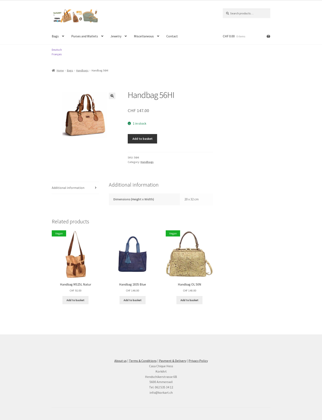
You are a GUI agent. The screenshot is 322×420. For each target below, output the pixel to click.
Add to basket (142, 139)
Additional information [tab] (68, 188)
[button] (112, 96)
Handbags (82, 70)
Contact (172, 36)
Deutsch (57, 50)
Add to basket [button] (75, 300)
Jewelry (115, 36)
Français (57, 54)
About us (120, 361)
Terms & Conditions (143, 361)
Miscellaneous (144, 36)
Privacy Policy (198, 361)
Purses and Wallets (84, 36)
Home (60, 70)
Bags (55, 36)
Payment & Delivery (172, 361)
